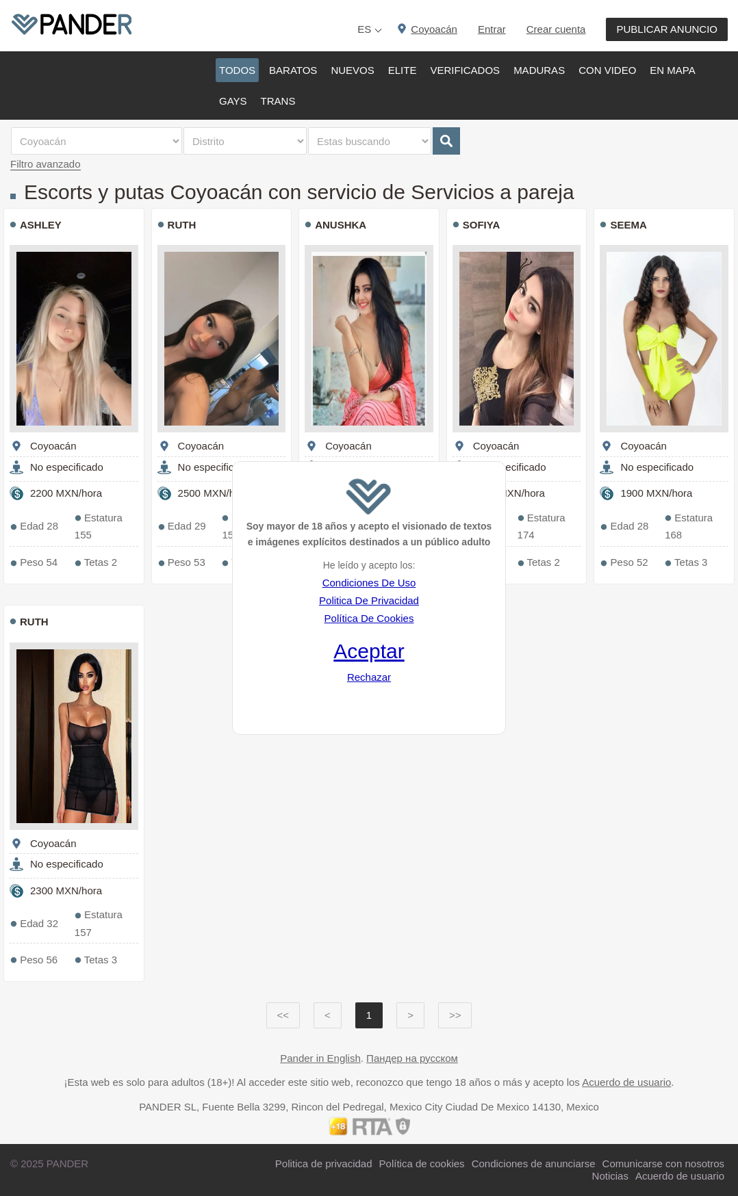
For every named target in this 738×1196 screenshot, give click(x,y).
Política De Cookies (369, 618)
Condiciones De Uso (369, 582)
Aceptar (368, 651)
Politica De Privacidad (369, 600)
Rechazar (369, 677)
